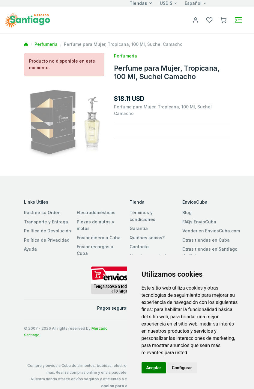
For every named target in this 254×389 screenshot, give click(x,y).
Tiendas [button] (138, 3)
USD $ (166, 3)
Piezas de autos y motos (95, 225)
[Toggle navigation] (238, 20)
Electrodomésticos (96, 212)
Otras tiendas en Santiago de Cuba (210, 252)
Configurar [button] (182, 367)
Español (193, 3)
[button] (223, 19)
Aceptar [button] (153, 367)
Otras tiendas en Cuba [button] (206, 240)
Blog (187, 212)
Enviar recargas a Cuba (95, 250)
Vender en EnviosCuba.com (211, 230)
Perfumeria (46, 44)
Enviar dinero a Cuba (99, 237)
